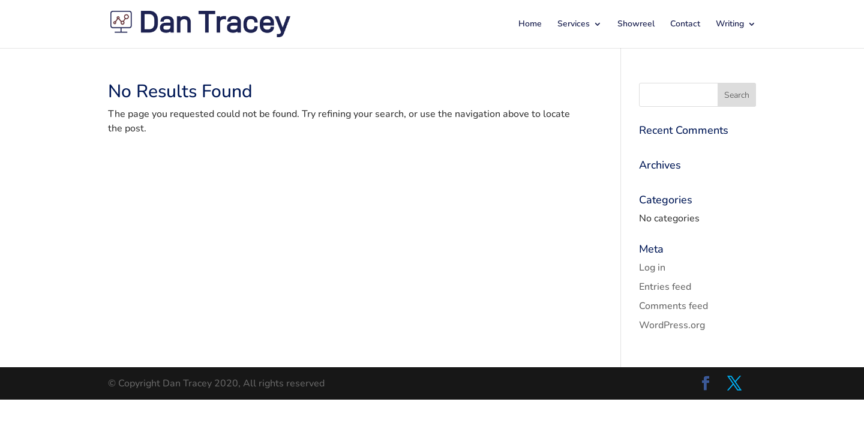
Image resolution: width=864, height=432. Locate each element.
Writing (730, 24)
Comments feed (673, 306)
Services (573, 24)
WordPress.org (672, 325)
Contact (685, 24)
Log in (652, 267)
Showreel (636, 24)
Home (530, 24)
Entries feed (665, 286)
